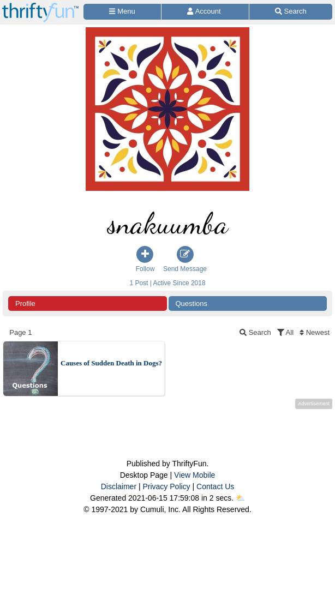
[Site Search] (290, 12)
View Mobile (194, 475)
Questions (192, 303)
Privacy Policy (166, 486)
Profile (25, 303)
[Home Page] (40, 6)
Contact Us (215, 486)
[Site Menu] (122, 12)
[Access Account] (204, 12)
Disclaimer (118, 486)
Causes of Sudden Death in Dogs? (111, 363)
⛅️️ (240, 498)
